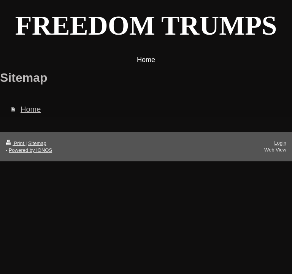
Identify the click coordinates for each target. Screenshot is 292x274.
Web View (275, 150)
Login (280, 143)
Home (31, 109)
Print (15, 143)
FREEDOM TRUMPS (146, 25)
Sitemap (37, 143)
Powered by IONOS (30, 150)
